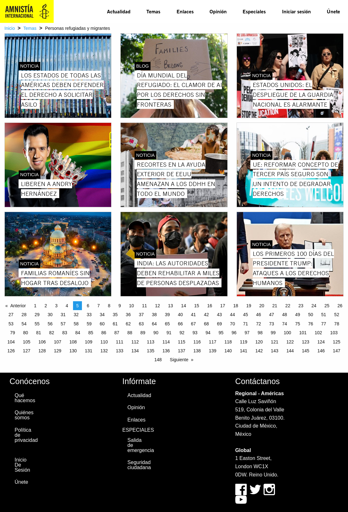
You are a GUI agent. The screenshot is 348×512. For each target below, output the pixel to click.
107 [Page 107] (57, 341)
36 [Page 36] (128, 314)
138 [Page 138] (197, 350)
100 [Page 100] (287, 332)
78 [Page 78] (336, 323)
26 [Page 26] (340, 305)
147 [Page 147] (336, 350)
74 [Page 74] (284, 323)
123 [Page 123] (305, 341)
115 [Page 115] (181, 341)
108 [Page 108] (73, 341)
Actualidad (118, 11)
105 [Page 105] (26, 341)
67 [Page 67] (193, 323)
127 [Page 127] (26, 350)
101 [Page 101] (302, 332)
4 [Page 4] (67, 305)
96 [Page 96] (234, 332)
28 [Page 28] (24, 314)
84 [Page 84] (77, 332)
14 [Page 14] (183, 305)
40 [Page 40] (180, 314)
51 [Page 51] (323, 314)
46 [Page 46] (258, 314)
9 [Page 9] (119, 305)
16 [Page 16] (209, 305)
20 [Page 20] (261, 305)
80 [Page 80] (25, 332)
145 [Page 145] (305, 350)
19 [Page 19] (248, 305)
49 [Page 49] (297, 314)
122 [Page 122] (290, 341)
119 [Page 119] (243, 341)
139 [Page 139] (212, 350)
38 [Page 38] (154, 314)
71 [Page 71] (245, 323)
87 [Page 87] (116, 332)
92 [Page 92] (181, 332)
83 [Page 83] (64, 332)
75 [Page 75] (297, 323)
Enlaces (185, 11)
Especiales (254, 11)
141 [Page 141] (243, 350)
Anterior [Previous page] (18, 305)
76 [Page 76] (310, 323)
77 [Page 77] (323, 323)
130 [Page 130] (73, 350)
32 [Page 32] (76, 314)
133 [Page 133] (119, 350)
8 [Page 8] (109, 305)
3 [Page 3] (56, 305)
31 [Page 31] (63, 314)
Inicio (9, 28)
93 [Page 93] (194, 332)
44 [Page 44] (232, 314)
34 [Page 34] (102, 314)
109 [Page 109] (88, 341)
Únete (333, 11)
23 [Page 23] (301, 305)
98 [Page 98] (260, 332)
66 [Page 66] (180, 323)
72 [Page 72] (258, 323)
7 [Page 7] (98, 305)
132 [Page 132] (104, 350)
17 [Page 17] (222, 305)
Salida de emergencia (137, 445)
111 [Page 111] (119, 341)
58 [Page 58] (76, 323)
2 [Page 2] (45, 305)
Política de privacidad (25, 435)
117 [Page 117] (212, 341)
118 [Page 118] (228, 341)
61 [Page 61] (115, 323)
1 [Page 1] (35, 305)
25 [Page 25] (327, 305)
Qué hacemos (25, 398)
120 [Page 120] (259, 341)
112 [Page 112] (135, 341)
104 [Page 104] (11, 341)
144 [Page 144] (290, 350)
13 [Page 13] (170, 305)
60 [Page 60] (102, 323)
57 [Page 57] (63, 323)
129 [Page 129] (57, 350)
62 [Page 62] (128, 323)
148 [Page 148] (158, 359)
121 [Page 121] (274, 341)
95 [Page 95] (221, 332)
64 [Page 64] (154, 323)
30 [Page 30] (50, 314)
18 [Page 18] (235, 305)
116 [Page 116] (197, 341)
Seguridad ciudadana (137, 465)
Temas (153, 11)
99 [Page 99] (273, 332)
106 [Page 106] (42, 341)
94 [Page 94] (208, 332)
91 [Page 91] (168, 332)
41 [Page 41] (193, 314)
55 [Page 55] (37, 323)
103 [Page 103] (334, 332)
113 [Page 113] (150, 341)
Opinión (218, 11)
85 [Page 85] (90, 332)
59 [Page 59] (89, 323)
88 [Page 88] (129, 332)
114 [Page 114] (166, 341)
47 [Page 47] (271, 314)
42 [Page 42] (206, 314)
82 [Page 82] (51, 332)
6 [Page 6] (88, 305)
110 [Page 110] (104, 341)
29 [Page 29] (37, 314)
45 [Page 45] (245, 314)
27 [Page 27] (11, 314)
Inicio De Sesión (22, 465)
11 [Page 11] (144, 305)
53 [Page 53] (11, 323)
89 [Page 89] (142, 332)
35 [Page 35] (115, 314)
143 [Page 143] (274, 350)
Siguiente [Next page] (179, 359)
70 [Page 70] (232, 323)
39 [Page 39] (167, 314)
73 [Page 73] (271, 323)
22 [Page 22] (288, 305)
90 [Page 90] (155, 332)
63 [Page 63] (141, 323)
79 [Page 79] (12, 332)
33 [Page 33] (89, 314)
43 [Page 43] (219, 314)
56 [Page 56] (50, 323)
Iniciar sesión (296, 11)
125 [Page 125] (336, 341)
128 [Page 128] (42, 350)
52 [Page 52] (336, 314)
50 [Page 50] (310, 314)
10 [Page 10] (131, 305)
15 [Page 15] (196, 305)
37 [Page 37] (141, 314)
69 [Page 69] (219, 323)
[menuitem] (118, 11)
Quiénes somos (24, 415)
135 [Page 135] (150, 350)
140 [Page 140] (228, 350)
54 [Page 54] (24, 323)
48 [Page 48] (284, 314)
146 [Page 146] (321, 350)
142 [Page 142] (259, 350)
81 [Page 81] (38, 332)
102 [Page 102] (318, 332)
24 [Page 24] (314, 305)
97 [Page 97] (247, 332)
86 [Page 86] (103, 332)
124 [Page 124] (321, 341)
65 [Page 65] (167, 323)
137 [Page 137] (181, 350)
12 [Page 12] (157, 305)
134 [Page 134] (135, 350)
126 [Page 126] (11, 350)
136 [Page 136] (166, 350)
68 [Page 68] (206, 323)
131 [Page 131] (88, 350)
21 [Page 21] (275, 305)
